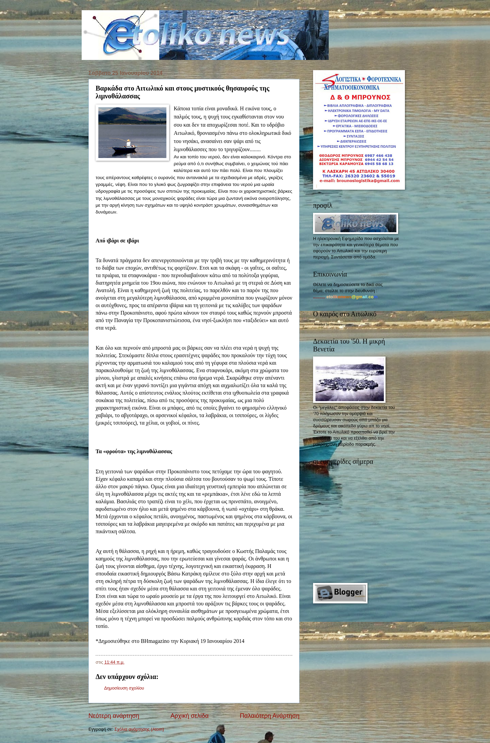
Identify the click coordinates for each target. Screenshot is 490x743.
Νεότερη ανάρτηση (113, 715)
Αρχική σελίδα (189, 715)
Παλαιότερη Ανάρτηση (269, 715)
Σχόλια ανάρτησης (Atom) (139, 729)
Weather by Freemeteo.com (333, 324)
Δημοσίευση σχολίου (124, 688)
